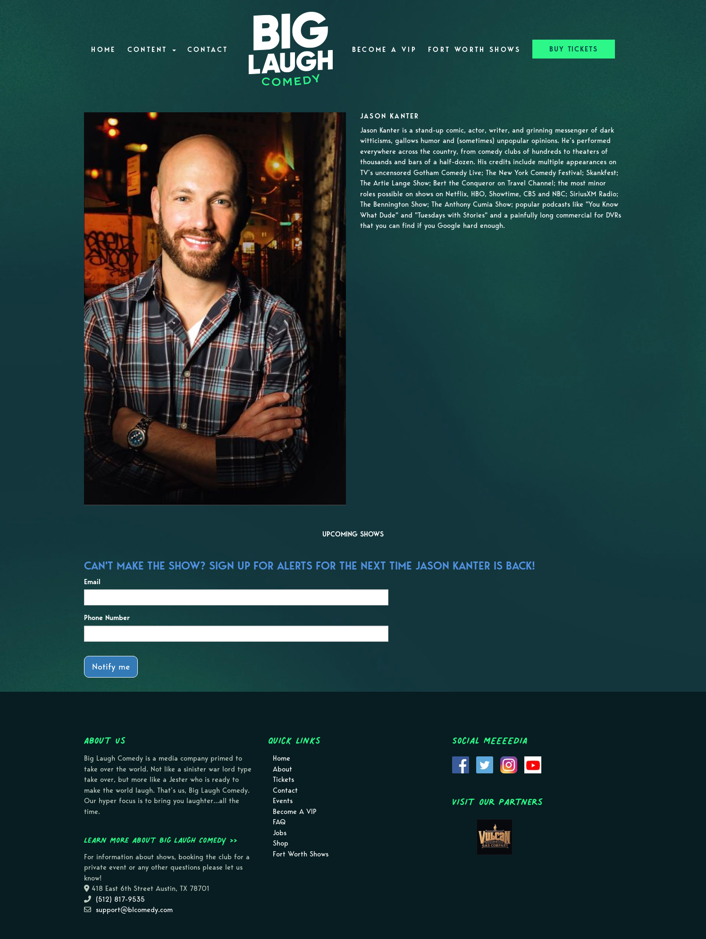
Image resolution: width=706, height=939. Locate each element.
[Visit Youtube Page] (532, 764)
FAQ (279, 822)
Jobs (279, 833)
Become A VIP (384, 49)
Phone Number (107, 617)
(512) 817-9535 (120, 899)
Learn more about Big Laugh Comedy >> (160, 839)
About (282, 769)
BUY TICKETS (573, 49)
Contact (207, 49)
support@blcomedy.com (134, 909)
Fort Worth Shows (474, 49)
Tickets (283, 779)
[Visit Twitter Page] (484, 764)
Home (103, 49)
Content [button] (151, 49)
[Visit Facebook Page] (460, 764)
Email (92, 582)
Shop (280, 843)
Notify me (111, 666)
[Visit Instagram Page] (508, 764)
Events (283, 800)
